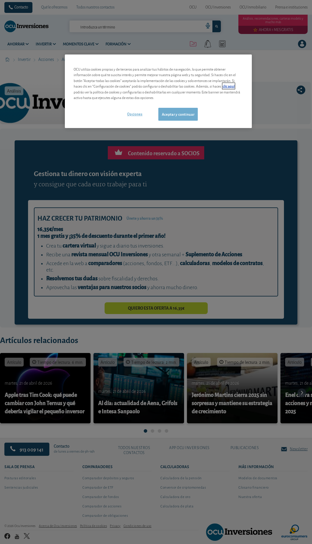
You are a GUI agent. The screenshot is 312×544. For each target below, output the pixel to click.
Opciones (134, 114)
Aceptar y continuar (178, 114)
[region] (158, 91)
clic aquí (229, 86)
